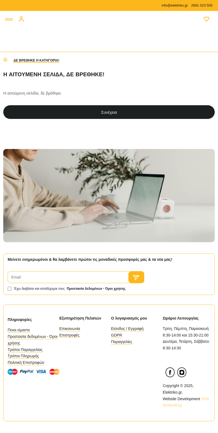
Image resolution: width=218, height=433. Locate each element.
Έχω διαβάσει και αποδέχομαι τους (67, 289)
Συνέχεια (109, 112)
